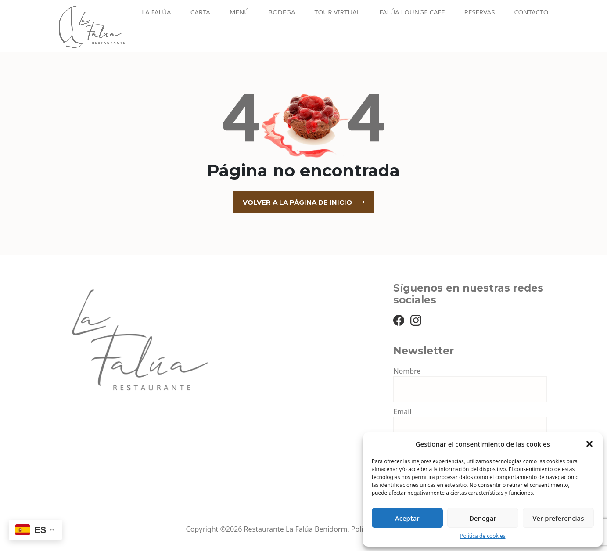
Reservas (479, 12)
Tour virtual (337, 12)
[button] (589, 443)
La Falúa (156, 12)
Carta (200, 12)
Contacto (531, 12)
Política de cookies (482, 536)
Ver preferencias (558, 518)
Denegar (482, 518)
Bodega (281, 12)
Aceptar (407, 518)
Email (402, 411)
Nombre (406, 371)
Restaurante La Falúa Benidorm (296, 529)
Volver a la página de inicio (297, 202)
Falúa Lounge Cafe (412, 12)
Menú (239, 12)
